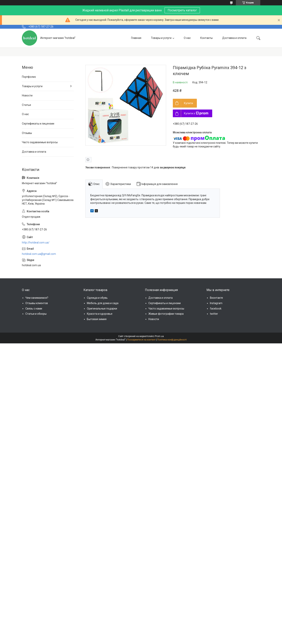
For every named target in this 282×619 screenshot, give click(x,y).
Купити (188, 103)
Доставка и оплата (234, 37)
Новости (27, 95)
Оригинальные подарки (102, 308)
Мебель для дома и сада (102, 303)
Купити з (196, 113)
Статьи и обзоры (36, 313)
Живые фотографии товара (166, 313)
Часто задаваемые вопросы (40, 142)
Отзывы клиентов (36, 303)
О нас (187, 37)
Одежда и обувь (97, 297)
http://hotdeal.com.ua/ (35, 242)
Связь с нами (33, 308)
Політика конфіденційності (172, 339)
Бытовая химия (96, 319)
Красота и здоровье (99, 313)
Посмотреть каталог (182, 10)
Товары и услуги (161, 37)
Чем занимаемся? (36, 297)
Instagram (216, 303)
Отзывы (27, 133)
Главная (136, 37)
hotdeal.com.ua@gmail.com (39, 253)
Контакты (206, 37)
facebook (215, 308)
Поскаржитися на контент (141, 339)
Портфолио (29, 76)
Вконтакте (216, 297)
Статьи (26, 104)
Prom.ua (159, 336)
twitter (214, 313)
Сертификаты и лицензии (38, 123)
